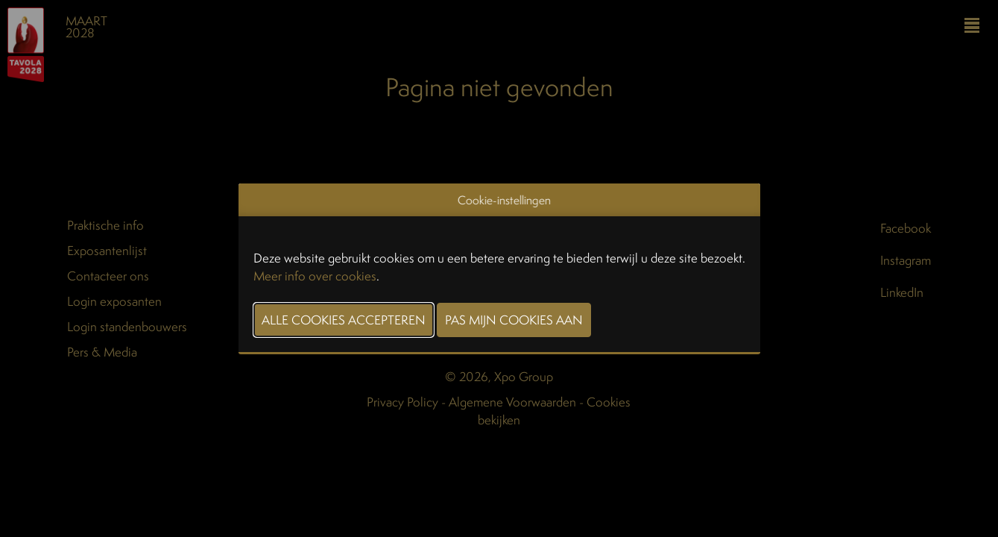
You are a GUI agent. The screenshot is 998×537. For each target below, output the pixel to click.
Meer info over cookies (314, 275)
